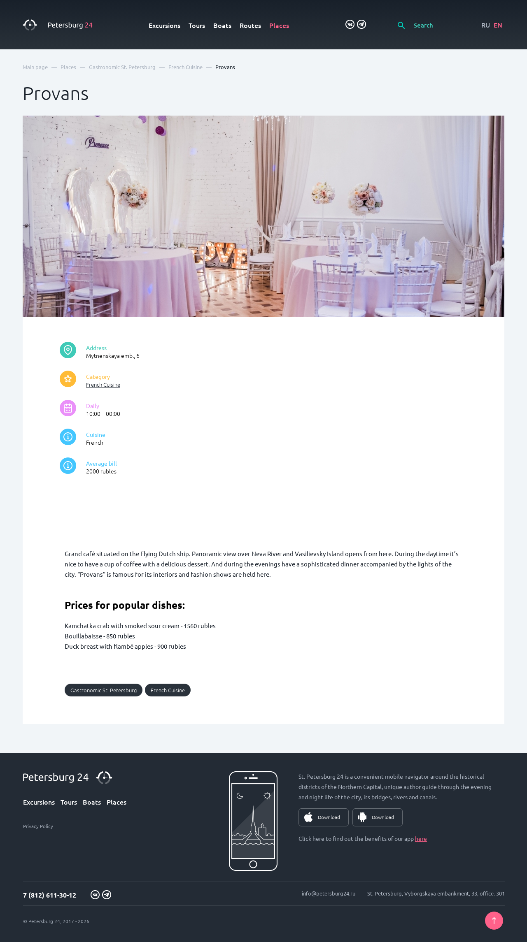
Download (329, 817)
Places (279, 25)
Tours (197, 25)
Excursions (164, 25)
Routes (250, 25)
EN (498, 24)
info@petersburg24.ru (328, 893)
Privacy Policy (38, 826)
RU (485, 24)
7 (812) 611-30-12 (49, 895)
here (421, 838)
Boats (222, 25)
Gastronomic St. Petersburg (103, 690)
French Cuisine (103, 384)
